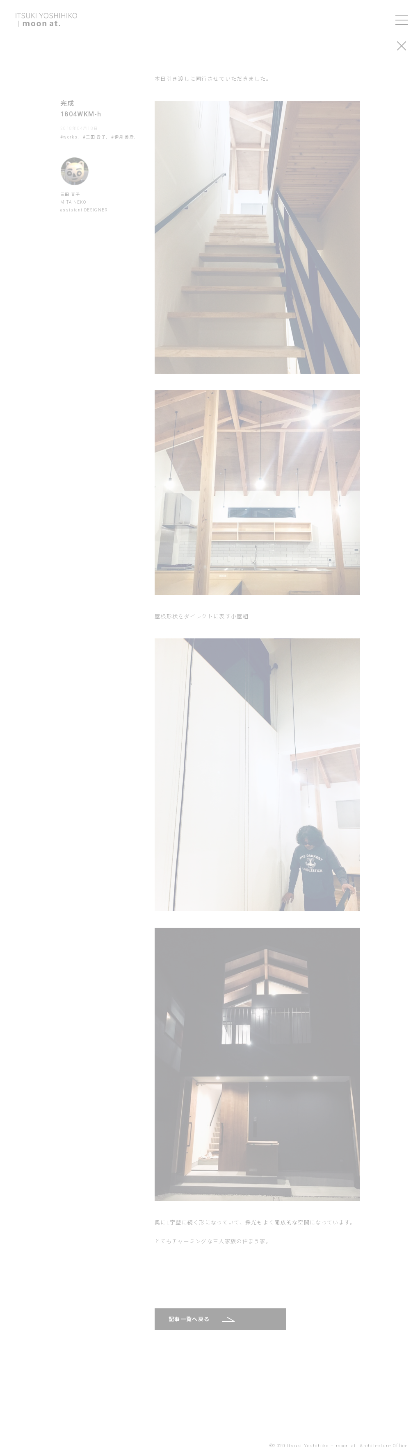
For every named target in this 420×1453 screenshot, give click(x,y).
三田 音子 (70, 194)
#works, (69, 137)
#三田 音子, (95, 137)
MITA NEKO (73, 202)
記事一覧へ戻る (189, 1319)
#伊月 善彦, (123, 137)
